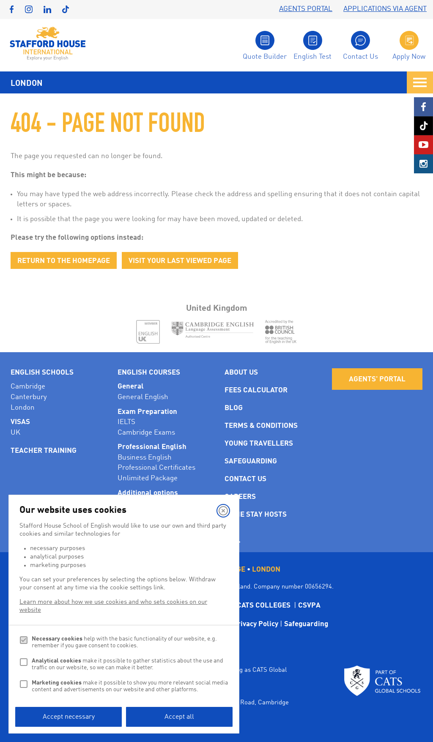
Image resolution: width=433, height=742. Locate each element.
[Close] (223, 511)
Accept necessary (69, 717)
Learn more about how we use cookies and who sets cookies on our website (113, 606)
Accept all (179, 717)
